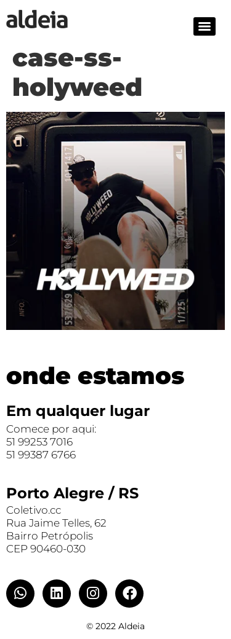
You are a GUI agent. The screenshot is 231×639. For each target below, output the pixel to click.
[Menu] (204, 26)
